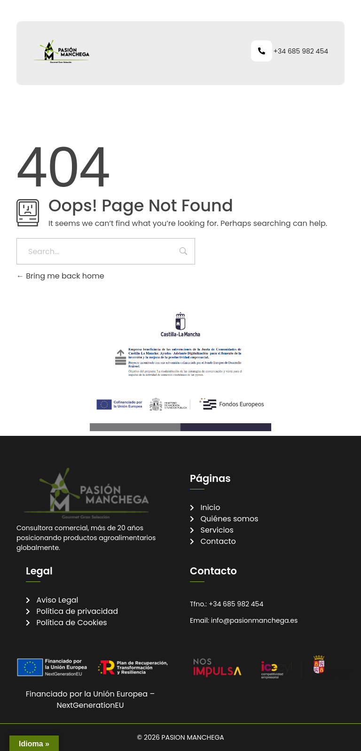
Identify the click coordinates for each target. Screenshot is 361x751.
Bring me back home (60, 276)
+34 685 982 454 (301, 51)
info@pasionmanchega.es (254, 620)
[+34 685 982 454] (261, 51)
